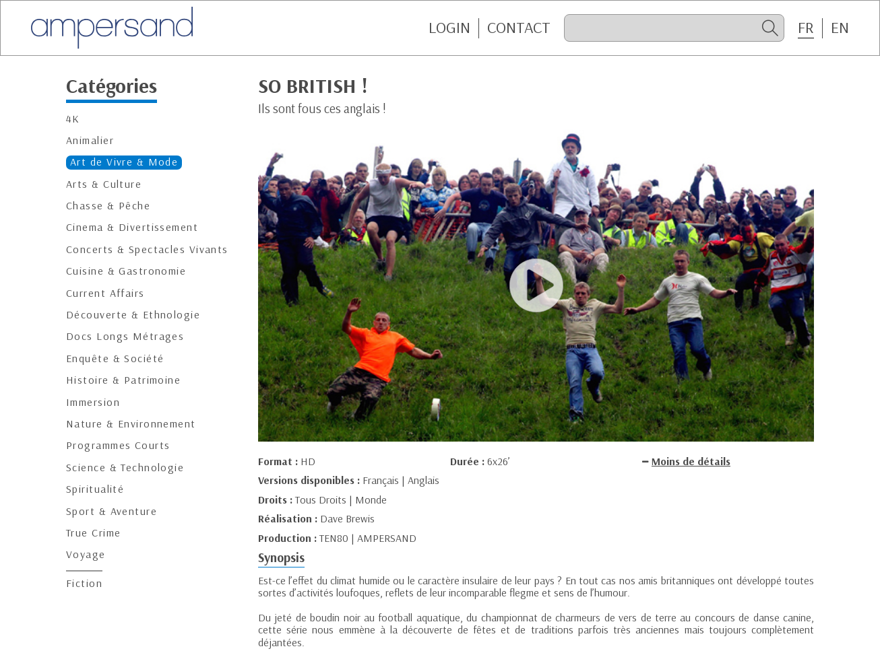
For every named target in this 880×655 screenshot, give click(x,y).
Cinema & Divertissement (132, 227)
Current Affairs (105, 293)
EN (840, 27)
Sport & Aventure (111, 511)
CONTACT (519, 27)
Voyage (86, 554)
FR (806, 27)
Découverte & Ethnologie (133, 314)
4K (73, 118)
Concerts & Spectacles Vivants (147, 249)
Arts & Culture (104, 184)
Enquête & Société (115, 358)
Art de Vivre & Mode (124, 162)
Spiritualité (95, 489)
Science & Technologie (125, 467)
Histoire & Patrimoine (123, 380)
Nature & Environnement (131, 423)
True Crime (93, 532)
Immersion (93, 402)
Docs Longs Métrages (125, 336)
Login (449, 27)
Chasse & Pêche (108, 205)
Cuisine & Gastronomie (126, 271)
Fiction (84, 583)
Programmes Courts (118, 445)
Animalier (90, 140)
